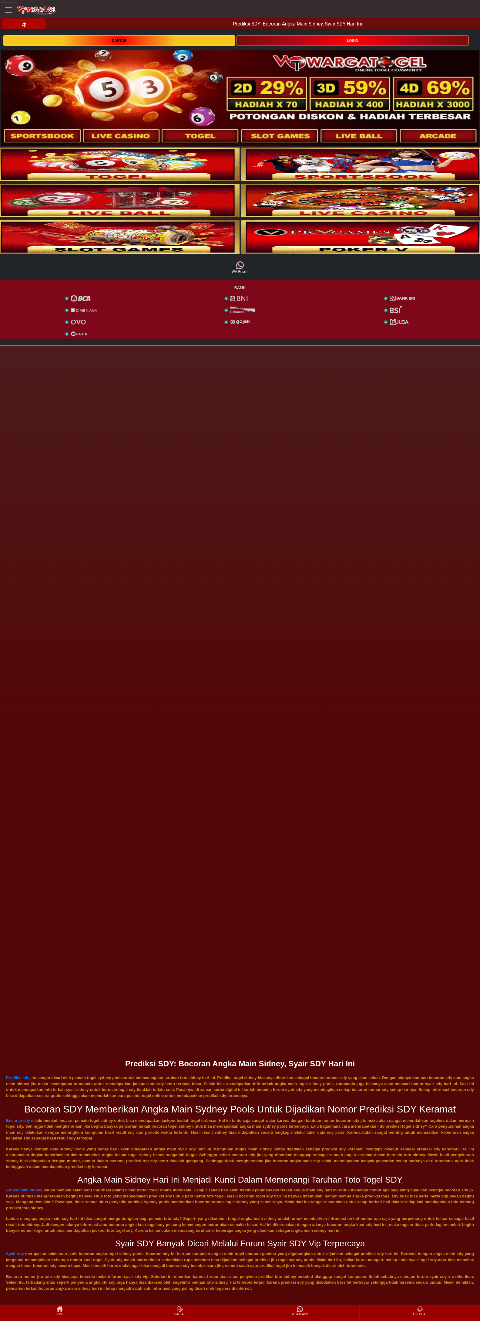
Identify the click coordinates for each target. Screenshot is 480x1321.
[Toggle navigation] (8, 9)
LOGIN (352, 41)
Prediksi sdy (17, 1077)
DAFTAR (119, 41)
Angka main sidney (24, 1190)
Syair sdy (15, 1253)
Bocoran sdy (18, 1120)
